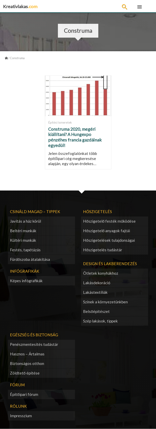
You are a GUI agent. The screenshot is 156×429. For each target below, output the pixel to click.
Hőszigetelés (97, 211)
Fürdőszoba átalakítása (30, 259)
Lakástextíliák (95, 292)
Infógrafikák (24, 271)
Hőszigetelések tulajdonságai (109, 240)
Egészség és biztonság (34, 334)
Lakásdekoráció (96, 282)
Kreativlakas (20, 6)
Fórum (17, 384)
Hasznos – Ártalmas (27, 354)
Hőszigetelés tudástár (102, 249)
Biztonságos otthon (27, 363)
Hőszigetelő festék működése (109, 221)
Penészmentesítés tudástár (34, 344)
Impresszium (21, 415)
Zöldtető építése (25, 373)
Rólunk (18, 406)
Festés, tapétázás (25, 249)
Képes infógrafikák (26, 280)
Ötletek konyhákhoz (100, 273)
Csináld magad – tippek (35, 211)
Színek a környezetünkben (105, 301)
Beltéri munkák (23, 230)
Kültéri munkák (23, 240)
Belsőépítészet (96, 311)
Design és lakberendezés (110, 263)
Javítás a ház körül (25, 221)
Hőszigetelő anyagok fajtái (106, 230)
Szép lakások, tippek (100, 321)
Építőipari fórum (24, 394)
